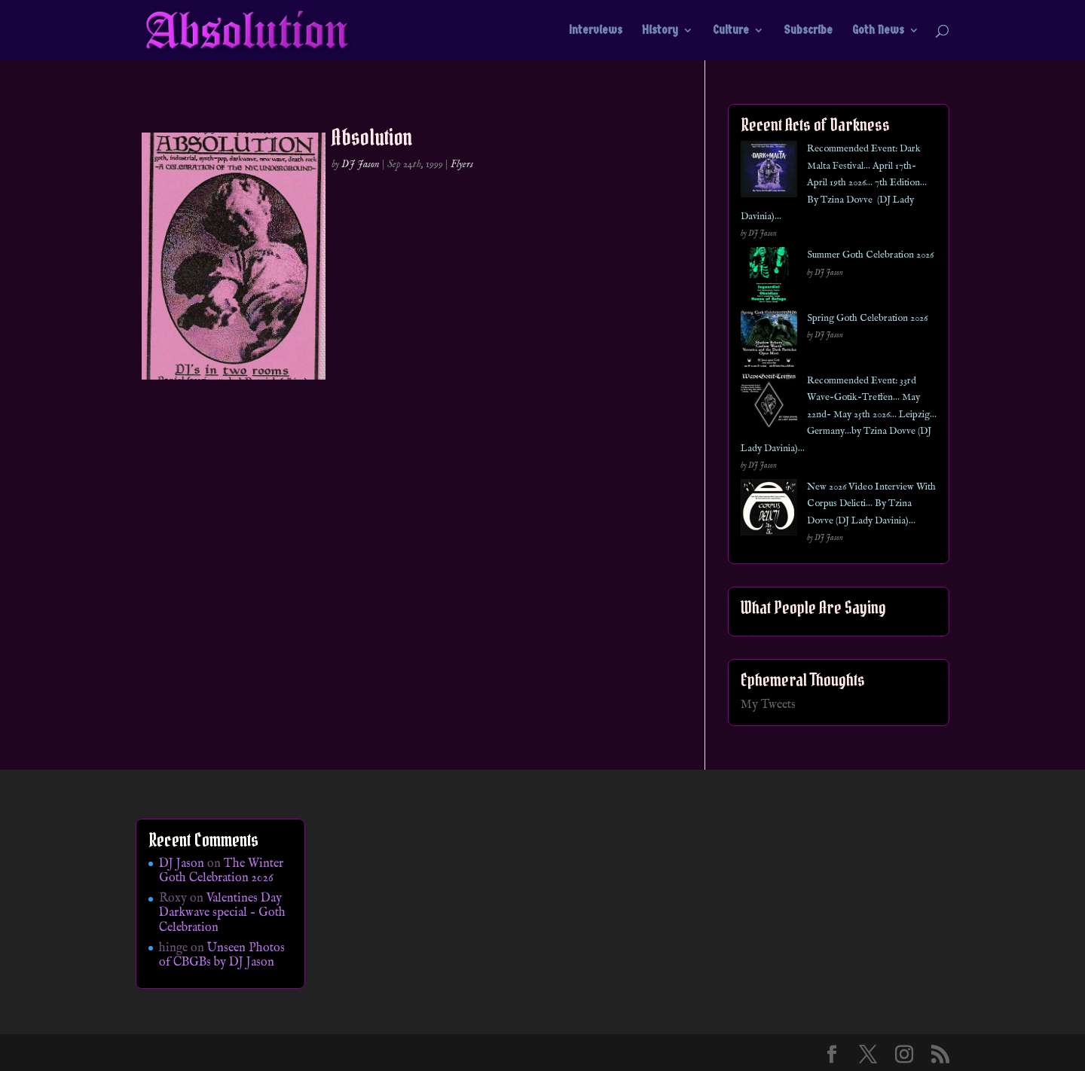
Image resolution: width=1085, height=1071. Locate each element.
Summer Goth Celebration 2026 (870, 255)
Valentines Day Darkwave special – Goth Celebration (222, 913)
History (660, 31)
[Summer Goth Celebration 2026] (769, 278)
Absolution (372, 137)
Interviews (595, 31)
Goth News (878, 31)
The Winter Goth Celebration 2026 (221, 871)
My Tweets (768, 704)
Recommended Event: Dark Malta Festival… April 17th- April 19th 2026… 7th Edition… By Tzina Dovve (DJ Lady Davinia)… (834, 182)
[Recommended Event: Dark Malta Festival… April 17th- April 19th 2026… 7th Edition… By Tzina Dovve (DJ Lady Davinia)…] (769, 172)
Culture (731, 31)
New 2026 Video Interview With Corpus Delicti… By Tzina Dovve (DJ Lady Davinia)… (871, 504)
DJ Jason (360, 164)
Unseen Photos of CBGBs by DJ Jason (222, 955)
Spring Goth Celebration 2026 (867, 318)
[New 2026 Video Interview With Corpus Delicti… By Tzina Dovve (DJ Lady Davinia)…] (769, 510)
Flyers (462, 164)
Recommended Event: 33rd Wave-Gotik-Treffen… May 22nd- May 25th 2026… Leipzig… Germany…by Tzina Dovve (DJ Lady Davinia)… (839, 414)
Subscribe (808, 31)
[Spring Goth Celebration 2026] (769, 341)
